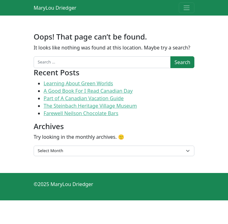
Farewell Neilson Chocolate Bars (81, 113)
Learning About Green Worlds (78, 83)
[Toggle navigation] (186, 7)
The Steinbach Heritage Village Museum (90, 105)
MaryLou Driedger (55, 7)
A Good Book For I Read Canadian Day (88, 90)
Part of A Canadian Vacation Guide (84, 98)
